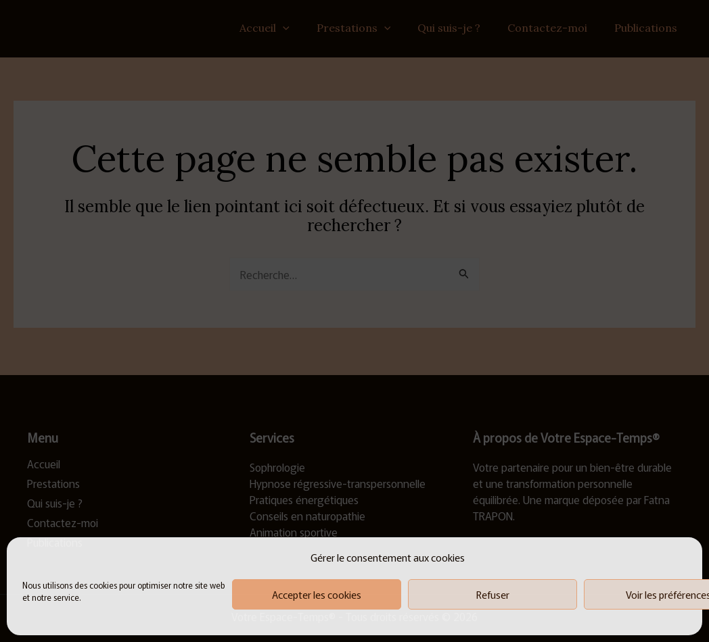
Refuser (492, 594)
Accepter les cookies (316, 594)
